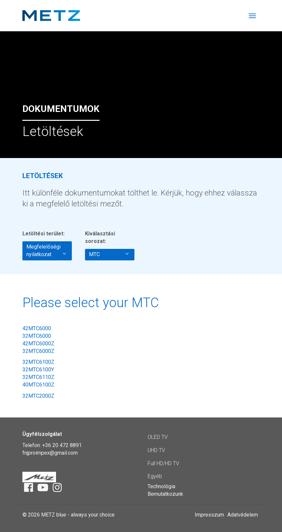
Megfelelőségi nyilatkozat (46, 250)
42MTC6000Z (38, 343)
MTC (108, 254)
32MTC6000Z (38, 351)
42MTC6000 (36, 328)
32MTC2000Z (38, 396)
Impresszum (209, 515)
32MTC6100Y (38, 369)
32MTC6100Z (38, 362)
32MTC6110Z (38, 377)
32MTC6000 (36, 336)
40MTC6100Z (38, 385)
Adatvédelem (242, 515)
